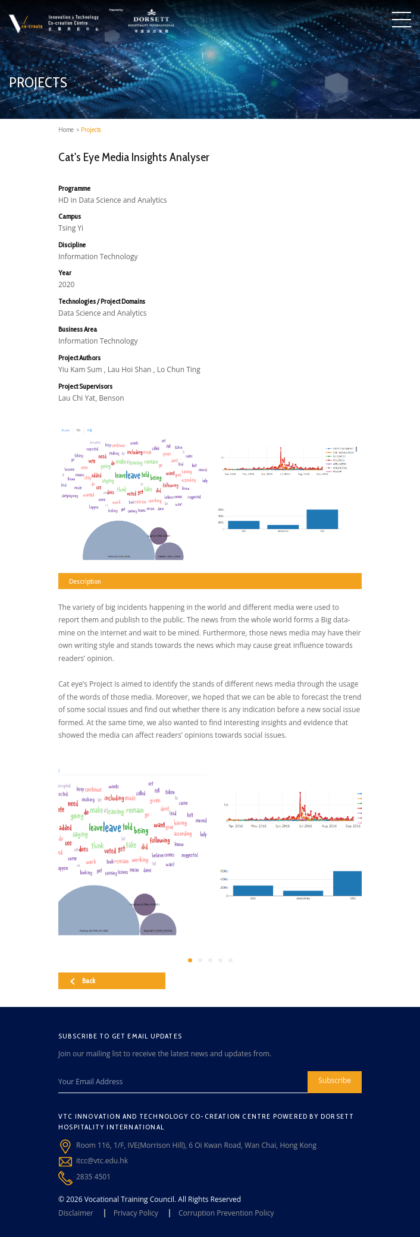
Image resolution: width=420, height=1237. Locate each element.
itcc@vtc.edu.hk (102, 1161)
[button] (190, 960)
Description (85, 581)
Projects (91, 129)
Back (82, 980)
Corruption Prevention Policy (226, 1213)
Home (66, 129)
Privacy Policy (136, 1213)
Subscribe (334, 1080)
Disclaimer (75, 1213)
